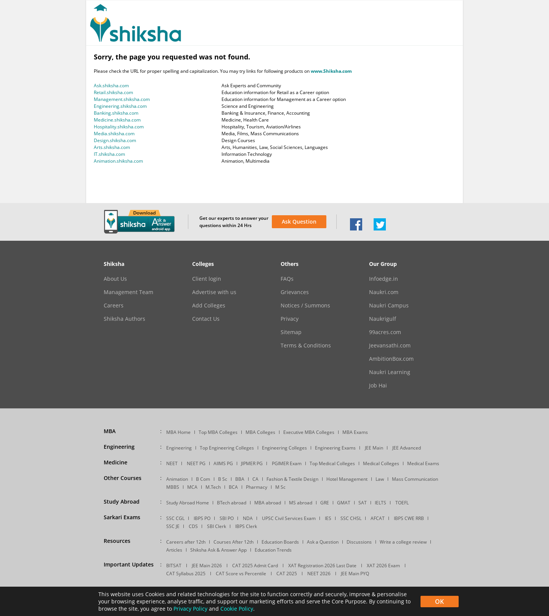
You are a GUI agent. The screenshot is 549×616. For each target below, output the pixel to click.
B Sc (222, 479)
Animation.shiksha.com (118, 161)
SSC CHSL (350, 518)
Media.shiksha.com (114, 133)
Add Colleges (208, 305)
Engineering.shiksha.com (120, 106)
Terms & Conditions (306, 345)
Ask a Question (323, 542)
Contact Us (206, 319)
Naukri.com (383, 292)
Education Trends (273, 550)
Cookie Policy (236, 608)
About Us (115, 279)
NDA (248, 518)
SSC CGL (175, 518)
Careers (114, 305)
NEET (172, 463)
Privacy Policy (190, 608)
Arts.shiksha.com (112, 147)
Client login (206, 279)
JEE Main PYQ (355, 573)
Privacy (290, 319)
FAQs (287, 279)
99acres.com (385, 332)
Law (380, 479)
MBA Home (178, 432)
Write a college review (403, 542)
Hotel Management (347, 479)
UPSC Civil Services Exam (289, 518)
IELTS (380, 502)
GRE (324, 502)
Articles (174, 550)
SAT (362, 502)
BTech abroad (231, 502)
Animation (177, 479)
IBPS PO (202, 518)
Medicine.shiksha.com (117, 120)
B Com (203, 479)
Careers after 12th (185, 542)
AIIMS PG (223, 463)
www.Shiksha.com (331, 71)
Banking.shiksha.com (116, 113)
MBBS (172, 487)
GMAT (343, 502)
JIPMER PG (252, 463)
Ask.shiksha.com (111, 85)
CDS (193, 526)
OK (439, 601)
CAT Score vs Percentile (241, 573)
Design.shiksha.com (115, 140)
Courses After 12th (234, 542)
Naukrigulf (382, 319)
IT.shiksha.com (109, 154)
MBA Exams (355, 432)
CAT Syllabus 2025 (185, 573)
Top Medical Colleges (332, 463)
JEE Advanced (406, 448)
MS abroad (300, 502)
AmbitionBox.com (391, 359)
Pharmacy (256, 487)
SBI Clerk (216, 526)
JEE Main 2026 (207, 565)
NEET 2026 (319, 573)
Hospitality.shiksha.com (119, 126)
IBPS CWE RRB (409, 518)
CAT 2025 (286, 573)
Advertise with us (214, 292)
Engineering (179, 448)
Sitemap (291, 332)
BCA (233, 487)
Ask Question (299, 221)
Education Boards (280, 542)
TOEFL (402, 502)
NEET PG (196, 463)
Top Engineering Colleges (227, 448)
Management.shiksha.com (122, 99)
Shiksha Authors (124, 319)
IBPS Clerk (246, 526)
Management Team (128, 292)
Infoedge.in (383, 279)
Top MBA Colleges (218, 432)
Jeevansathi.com (390, 345)
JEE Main (374, 448)
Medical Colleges (381, 463)
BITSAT (173, 565)
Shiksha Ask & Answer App (218, 550)
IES (328, 518)
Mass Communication (415, 479)
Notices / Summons (305, 305)
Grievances (295, 292)
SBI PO (227, 518)
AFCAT (378, 518)
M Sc (280, 487)
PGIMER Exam (287, 463)
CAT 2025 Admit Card (255, 565)
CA (255, 479)
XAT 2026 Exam (383, 565)
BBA (239, 479)
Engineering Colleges (284, 448)
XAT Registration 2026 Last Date (322, 565)
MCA (192, 487)
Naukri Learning (389, 372)
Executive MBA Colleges (308, 432)
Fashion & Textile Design (292, 479)
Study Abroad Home (187, 502)
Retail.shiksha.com (113, 92)
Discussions (359, 542)
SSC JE (173, 526)
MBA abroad (267, 502)
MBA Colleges (260, 432)
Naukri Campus (389, 305)
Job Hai (378, 385)
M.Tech (213, 487)
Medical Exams (423, 463)
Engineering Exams (335, 448)
